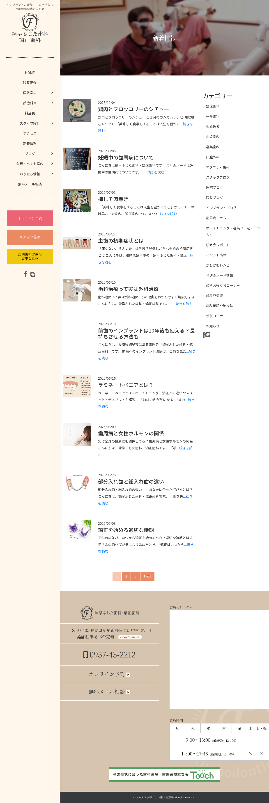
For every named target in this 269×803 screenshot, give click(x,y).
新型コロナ (214, 315)
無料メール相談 (30, 184)
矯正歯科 (213, 106)
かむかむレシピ (218, 265)
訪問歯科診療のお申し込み (30, 256)
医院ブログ (214, 187)
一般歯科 (213, 116)
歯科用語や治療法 (219, 305)
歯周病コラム (216, 217)
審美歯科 (213, 146)
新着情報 (30, 143)
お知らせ (213, 326)
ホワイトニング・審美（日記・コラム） (233, 231)
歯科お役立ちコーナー (223, 285)
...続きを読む (154, 172)
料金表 (30, 113)
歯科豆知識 (214, 295)
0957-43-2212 (109, 654)
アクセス (30, 133)
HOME (30, 72)
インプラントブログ (221, 207)
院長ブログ (214, 197)
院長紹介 (30, 82)
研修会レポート (218, 244)
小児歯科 (213, 136)
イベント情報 (216, 255)
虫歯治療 (213, 126)
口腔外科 (213, 157)
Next (147, 576)
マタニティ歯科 (218, 167)
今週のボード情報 (219, 275)
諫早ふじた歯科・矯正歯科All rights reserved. (171, 797)
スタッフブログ (218, 177)
